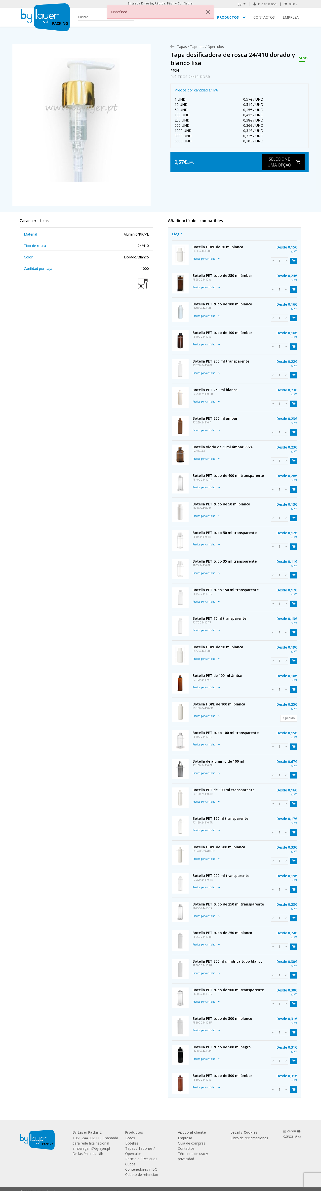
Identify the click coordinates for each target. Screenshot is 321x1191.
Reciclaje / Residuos (141, 1158)
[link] (81, 120)
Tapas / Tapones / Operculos (140, 1151)
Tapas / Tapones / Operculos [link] (200, 46)
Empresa (291, 17)
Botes (130, 1138)
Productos (228, 17)
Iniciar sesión (265, 4)
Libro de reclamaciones (249, 1138)
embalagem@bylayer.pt (91, 1148)
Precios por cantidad (206, 258)
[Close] (208, 12)
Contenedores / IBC (141, 1169)
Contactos (264, 17)
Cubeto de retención (141, 1174)
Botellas (131, 1143)
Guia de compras (191, 1143)
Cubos (130, 1164)
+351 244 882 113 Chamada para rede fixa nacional (95, 1141)
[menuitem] (200, 46)
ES (240, 4)
